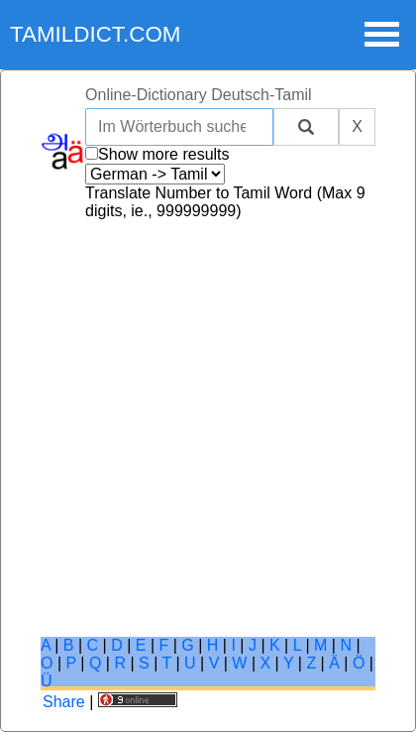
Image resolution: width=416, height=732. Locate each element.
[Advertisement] (208, 428)
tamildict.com (95, 34)
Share (64, 701)
